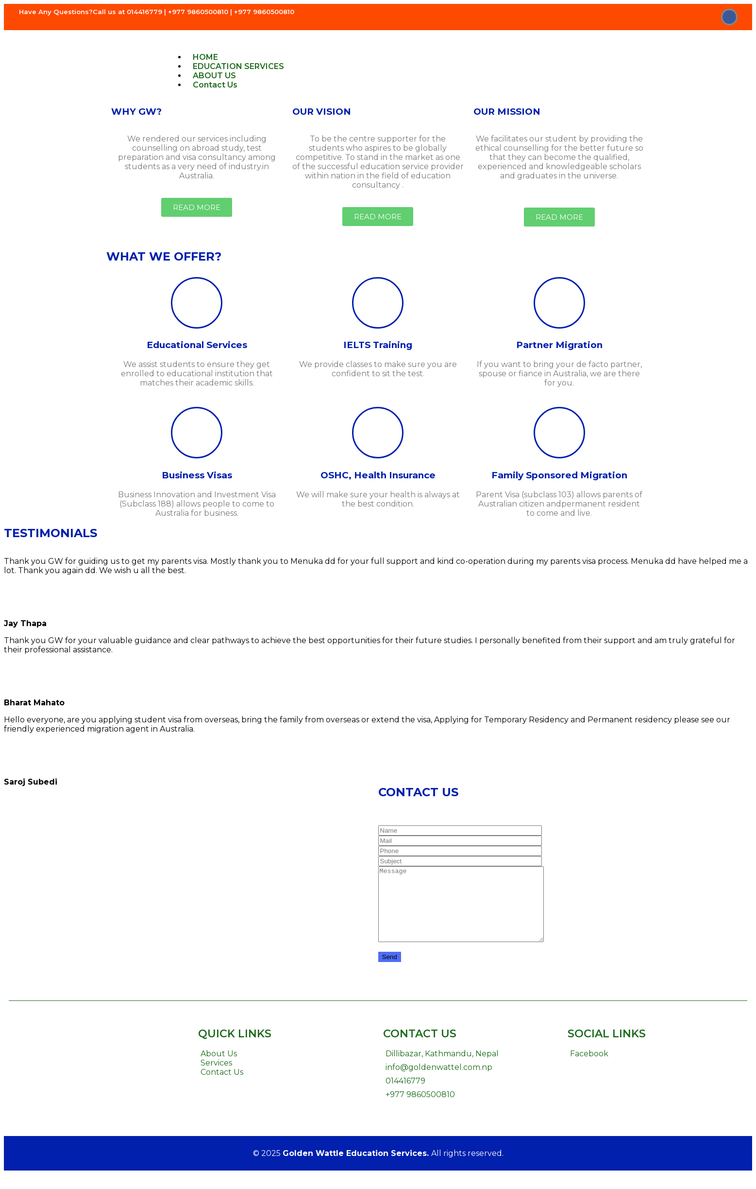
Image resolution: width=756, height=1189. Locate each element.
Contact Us (215, 84)
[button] (196, 207)
